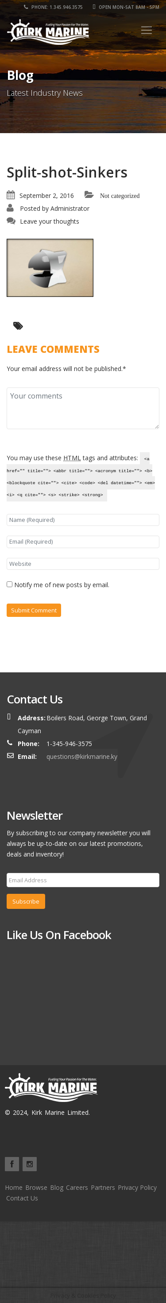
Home (14, 1187)
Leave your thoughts (49, 221)
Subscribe (25, 901)
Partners (103, 1187)
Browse (36, 1187)
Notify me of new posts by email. (61, 584)
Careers (77, 1187)
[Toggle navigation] (146, 30)
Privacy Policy (137, 1187)
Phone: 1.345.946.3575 (53, 7)
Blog (56, 1187)
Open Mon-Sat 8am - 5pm (126, 7)
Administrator (69, 208)
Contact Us (22, 1198)
